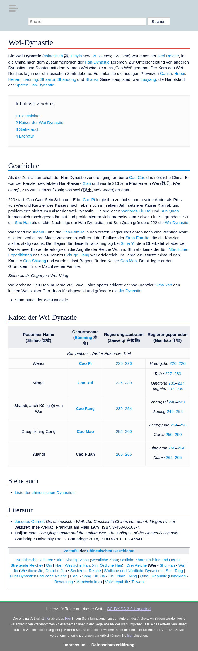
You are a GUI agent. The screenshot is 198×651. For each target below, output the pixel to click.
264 (180, 448)
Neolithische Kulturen (34, 560)
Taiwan (137, 582)
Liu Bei (145, 211)
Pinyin (76, 56)
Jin (15, 571)
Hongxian (177, 576)
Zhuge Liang (78, 255)
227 (168, 373)
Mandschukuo (88, 582)
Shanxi (91, 79)
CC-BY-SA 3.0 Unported (129, 608)
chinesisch (53, 56)
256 (183, 425)
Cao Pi (89, 199)
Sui (168, 571)
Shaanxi (47, 79)
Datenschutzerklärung (113, 644)
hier (47, 618)
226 (128, 363)
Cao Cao (137, 177)
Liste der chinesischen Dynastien (45, 492)
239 (128, 382)
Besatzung (63, 582)
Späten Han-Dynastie (34, 85)
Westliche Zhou (104, 560)
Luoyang (148, 79)
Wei (152, 565)
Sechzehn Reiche (85, 571)
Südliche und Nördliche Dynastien (133, 571)
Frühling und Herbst (163, 560)
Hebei (179, 73)
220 (119, 363)
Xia (59, 560)
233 (177, 373)
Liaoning (30, 79)
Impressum (75, 644)
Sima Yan (163, 285)
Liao (73, 576)
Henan (14, 79)
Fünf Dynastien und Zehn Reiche (38, 576)
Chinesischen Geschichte (110, 551)
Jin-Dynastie (130, 290)
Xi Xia (100, 576)
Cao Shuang (34, 260)
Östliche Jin (55, 571)
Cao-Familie (73, 232)
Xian (87, 183)
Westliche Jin (32, 571)
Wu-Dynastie (176, 222)
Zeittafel (71, 551)
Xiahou (39, 232)
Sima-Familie (137, 237)
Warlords (129, 211)
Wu (181, 565)
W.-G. (98, 56)
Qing (144, 576)
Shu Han (23, 222)
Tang (179, 571)
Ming (133, 576)
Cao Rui (85, 382)
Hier (68, 618)
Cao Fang (85, 408)
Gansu (166, 73)
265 (128, 454)
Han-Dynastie (97, 62)
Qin (49, 565)
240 (172, 402)
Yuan (121, 576)
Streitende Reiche (26, 565)
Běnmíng (83, 337)
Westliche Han (77, 565)
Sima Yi (128, 243)
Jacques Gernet (29, 521)
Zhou (84, 560)
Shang (71, 560)
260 (128, 431)
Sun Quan (169, 211)
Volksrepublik (116, 582)
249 (181, 402)
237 (180, 383)
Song (86, 576)
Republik (159, 576)
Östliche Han (111, 565)
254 (128, 408)
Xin (95, 565)
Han (59, 565)
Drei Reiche (168, 56)
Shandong (66, 79)
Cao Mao (128, 260)
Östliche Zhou (132, 560)
